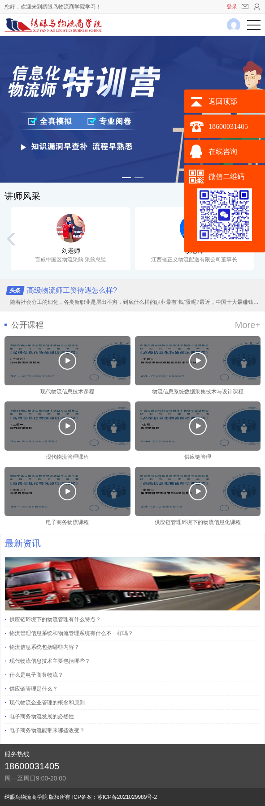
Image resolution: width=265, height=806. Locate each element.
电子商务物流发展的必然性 (41, 716)
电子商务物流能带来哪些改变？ (47, 730)
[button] (126, 177)
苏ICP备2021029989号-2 (127, 797)
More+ (248, 324)
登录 (231, 6)
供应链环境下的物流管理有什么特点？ (55, 619)
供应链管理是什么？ (33, 689)
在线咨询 (223, 151)
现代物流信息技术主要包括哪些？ (49, 661)
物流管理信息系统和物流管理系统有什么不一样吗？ (71, 633)
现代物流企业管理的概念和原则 (47, 702)
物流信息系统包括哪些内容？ (44, 647)
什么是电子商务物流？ (36, 675)
